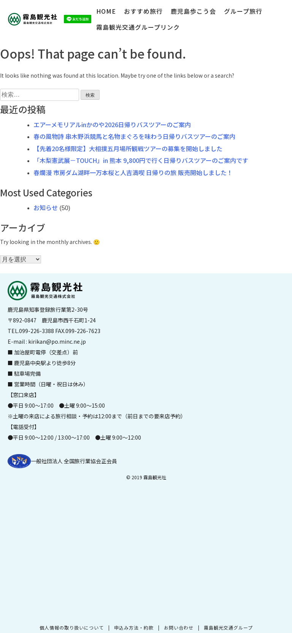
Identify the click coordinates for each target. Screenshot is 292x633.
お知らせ (45, 207)
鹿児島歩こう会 (193, 11)
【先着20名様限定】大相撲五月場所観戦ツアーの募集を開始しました (127, 148)
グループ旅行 (243, 11)
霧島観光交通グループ (228, 627)
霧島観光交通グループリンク (138, 27)
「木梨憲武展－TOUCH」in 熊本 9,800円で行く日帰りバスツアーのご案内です (140, 160)
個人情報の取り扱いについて (72, 627)
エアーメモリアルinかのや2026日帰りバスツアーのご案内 (112, 124)
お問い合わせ (179, 627)
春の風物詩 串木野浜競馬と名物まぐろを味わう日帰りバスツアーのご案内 (134, 136)
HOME (106, 11)
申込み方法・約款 (134, 627)
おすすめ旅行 (143, 11)
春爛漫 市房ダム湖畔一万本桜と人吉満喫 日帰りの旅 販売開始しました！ (133, 172)
